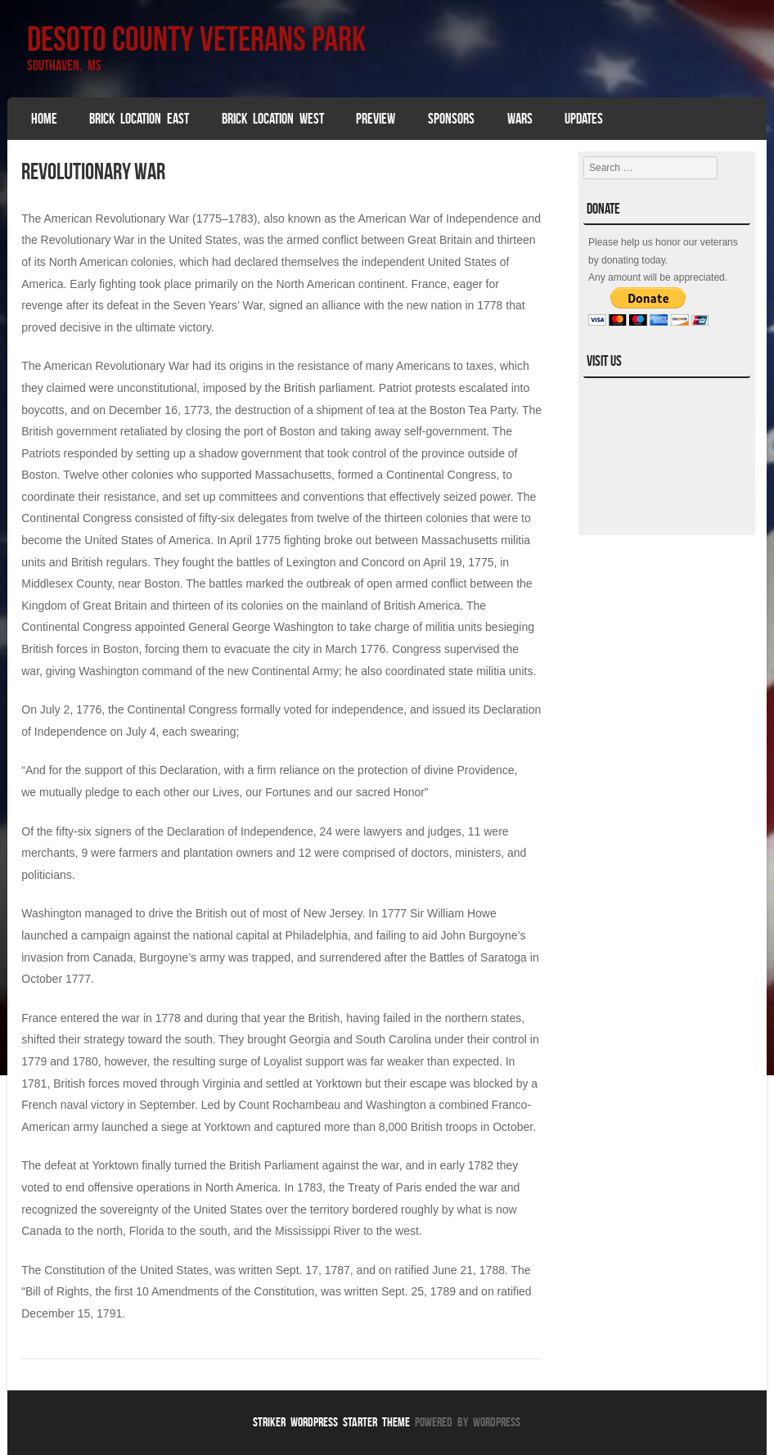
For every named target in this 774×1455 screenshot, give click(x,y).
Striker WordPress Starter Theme (331, 1422)
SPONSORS (451, 118)
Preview (375, 118)
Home (44, 118)
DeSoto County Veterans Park (196, 38)
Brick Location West (273, 118)
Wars (520, 118)
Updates (584, 118)
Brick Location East (139, 118)
